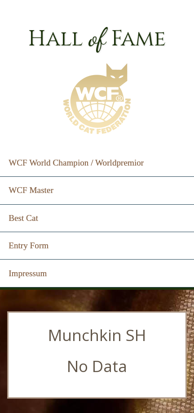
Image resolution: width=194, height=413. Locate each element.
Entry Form (28, 245)
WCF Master (31, 190)
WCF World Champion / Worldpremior (76, 162)
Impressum (28, 273)
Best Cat (23, 218)
